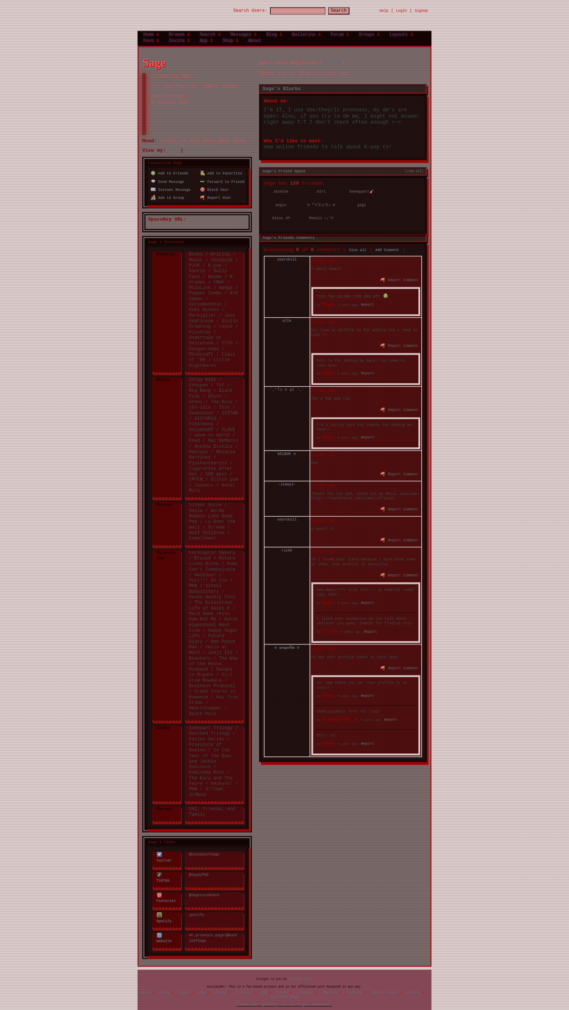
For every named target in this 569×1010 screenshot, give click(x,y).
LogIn (401, 8)
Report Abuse (385, 986)
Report (367, 298)
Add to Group (167, 190)
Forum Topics (199, 145)
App (204, 37)
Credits (243, 986)
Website (164, 930)
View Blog (332, 57)
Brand (221, 986)
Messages (240, 32)
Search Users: (244, 8)
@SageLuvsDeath (204, 887)
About (254, 37)
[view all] (414, 166)
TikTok (162, 870)
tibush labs (300, 972)
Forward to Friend (222, 175)
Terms (282, 986)
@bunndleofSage (204, 847)
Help (384, 8)
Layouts (399, 32)
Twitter (164, 850)
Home (148, 32)
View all (358, 243)
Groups (366, 32)
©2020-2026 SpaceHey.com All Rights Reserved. (284, 998)
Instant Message (171, 183)
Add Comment (387, 243)
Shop (227, 37)
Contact (355, 986)
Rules (184, 986)
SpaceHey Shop (284, 990)
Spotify (164, 910)
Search (345, 8)
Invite (176, 37)
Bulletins (304, 32)
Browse (176, 32)
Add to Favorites (221, 168)
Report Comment (400, 273)
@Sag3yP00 (199, 867)
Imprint (329, 986)
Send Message (167, 175)
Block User (214, 183)
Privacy (305, 986)
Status (414, 986)
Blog (271, 32)
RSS (264, 986)
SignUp (421, 8)
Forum (337, 32)
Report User (216, 190)
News (165, 986)
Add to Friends (170, 168)
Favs (148, 37)
